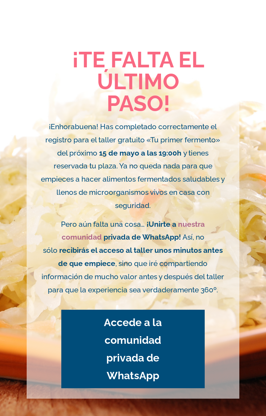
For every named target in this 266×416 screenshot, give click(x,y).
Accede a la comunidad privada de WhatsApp (133, 349)
